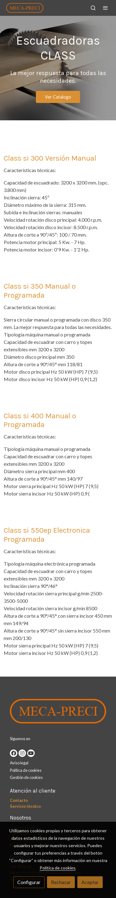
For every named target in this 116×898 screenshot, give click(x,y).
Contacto (19, 800)
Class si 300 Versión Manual (50, 158)
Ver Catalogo (58, 97)
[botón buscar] (93, 8)
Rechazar (61, 882)
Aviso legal (19, 762)
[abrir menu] (105, 8)
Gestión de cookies (26, 777)
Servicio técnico (25, 806)
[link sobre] (58, 712)
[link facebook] (13, 753)
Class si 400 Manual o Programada (40, 420)
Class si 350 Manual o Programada (40, 291)
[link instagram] (22, 753)
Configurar (29, 882)
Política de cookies (25, 770)
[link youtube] (31, 753)
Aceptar (90, 882)
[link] (24, 8)
